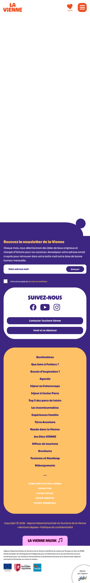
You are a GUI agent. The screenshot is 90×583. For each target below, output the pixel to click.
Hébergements (45, 465)
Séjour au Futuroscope (45, 386)
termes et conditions (38, 281)
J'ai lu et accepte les (28, 281)
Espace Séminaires (45, 503)
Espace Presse (45, 493)
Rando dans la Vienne (45, 429)
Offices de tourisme (45, 444)
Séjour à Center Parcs (45, 393)
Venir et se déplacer (45, 330)
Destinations (45, 357)
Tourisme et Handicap (45, 458)
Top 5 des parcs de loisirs (45, 401)
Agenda (45, 379)
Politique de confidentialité (56, 527)
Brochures (45, 451)
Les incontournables (45, 408)
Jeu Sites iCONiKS (45, 437)
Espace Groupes (45, 498)
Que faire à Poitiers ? (45, 364)
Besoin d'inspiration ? (45, 372)
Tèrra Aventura (45, 422)
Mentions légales (28, 527)
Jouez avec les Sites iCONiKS (45, 483)
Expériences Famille (45, 415)
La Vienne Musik (45, 541)
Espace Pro (45, 488)
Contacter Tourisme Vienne (45, 320)
